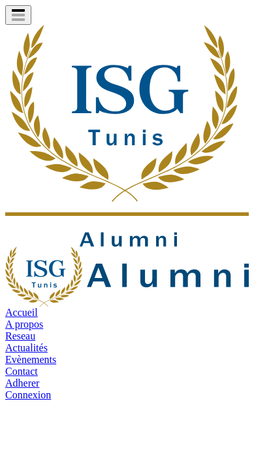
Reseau (20, 335)
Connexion (28, 394)
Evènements (30, 359)
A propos (24, 324)
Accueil (21, 312)
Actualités (26, 347)
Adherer (22, 383)
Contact (21, 371)
